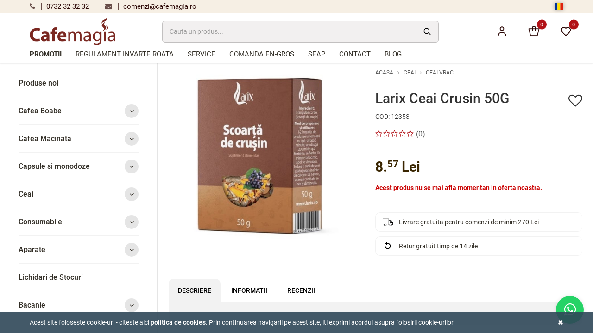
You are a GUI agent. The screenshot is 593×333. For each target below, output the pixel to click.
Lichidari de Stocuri (51, 277)
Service (201, 54)
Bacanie (79, 305)
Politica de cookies (178, 322)
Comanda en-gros (261, 54)
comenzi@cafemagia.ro (150, 6)
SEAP (316, 54)
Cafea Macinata (79, 138)
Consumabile (79, 221)
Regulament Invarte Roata (125, 54)
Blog (393, 54)
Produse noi (38, 83)
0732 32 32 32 (59, 6)
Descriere (194, 290)
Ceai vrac (440, 72)
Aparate (79, 249)
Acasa (384, 72)
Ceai (79, 194)
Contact (355, 54)
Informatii (249, 290)
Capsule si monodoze (79, 166)
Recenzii (301, 290)
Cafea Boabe (79, 110)
